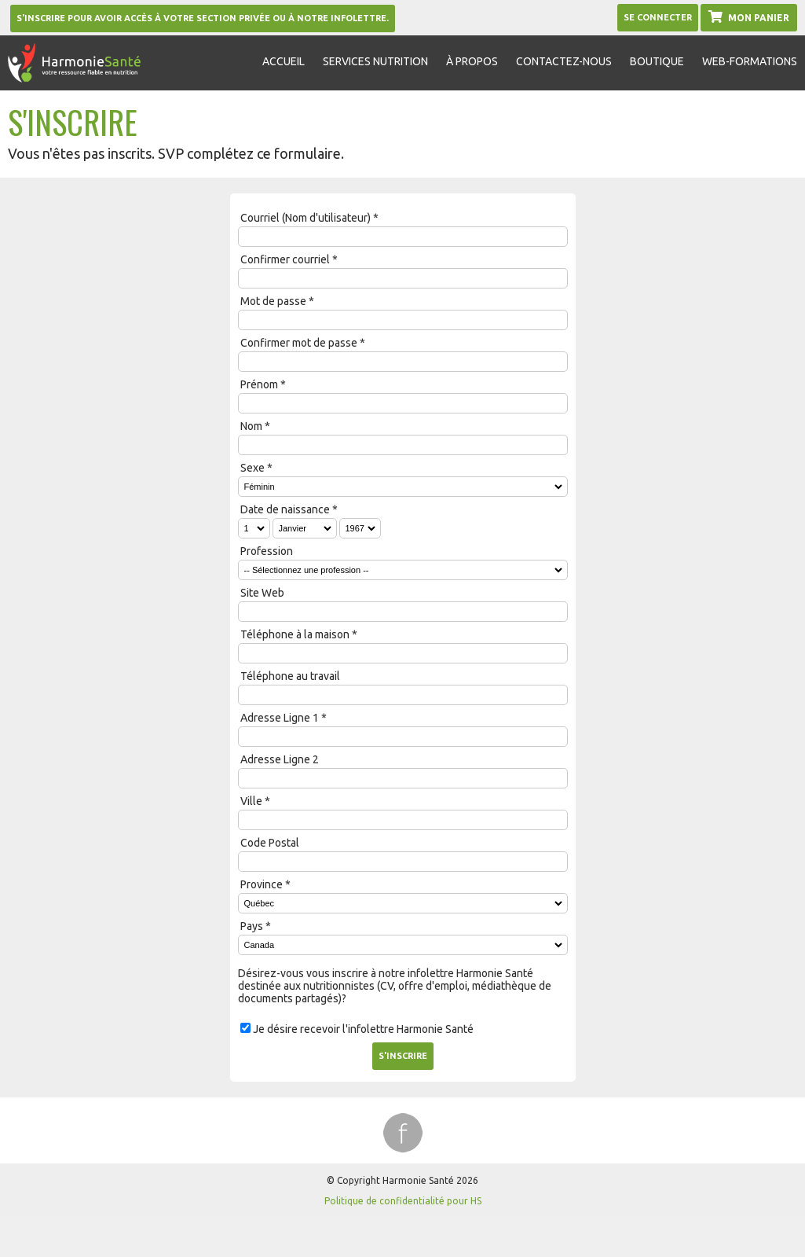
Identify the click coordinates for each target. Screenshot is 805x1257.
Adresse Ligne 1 (279, 717)
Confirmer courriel (285, 259)
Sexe (252, 467)
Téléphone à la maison (294, 634)
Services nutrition (375, 61)
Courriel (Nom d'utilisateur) (305, 217)
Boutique (657, 61)
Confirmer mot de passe (298, 342)
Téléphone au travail (290, 676)
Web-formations (749, 61)
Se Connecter (658, 17)
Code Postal (269, 842)
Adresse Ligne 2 (279, 759)
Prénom (259, 384)
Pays (251, 926)
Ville (251, 801)
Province (261, 884)
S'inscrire (403, 1055)
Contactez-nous (564, 61)
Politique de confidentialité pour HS (402, 1201)
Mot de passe (273, 301)
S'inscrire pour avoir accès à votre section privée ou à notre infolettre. (202, 18)
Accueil (283, 61)
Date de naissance (285, 509)
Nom (251, 426)
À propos (472, 61)
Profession (266, 551)
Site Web (262, 592)
